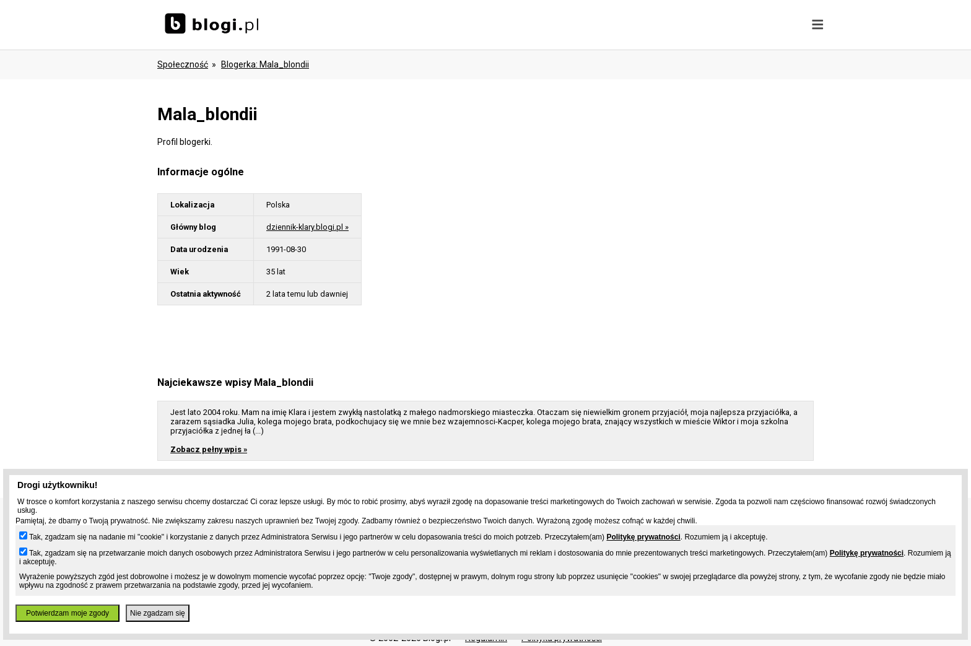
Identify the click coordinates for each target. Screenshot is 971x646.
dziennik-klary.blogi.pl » (307, 227)
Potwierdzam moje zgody (67, 613)
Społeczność (182, 64)
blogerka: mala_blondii (265, 64)
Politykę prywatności (643, 537)
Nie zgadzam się (157, 613)
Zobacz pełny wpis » (208, 449)
